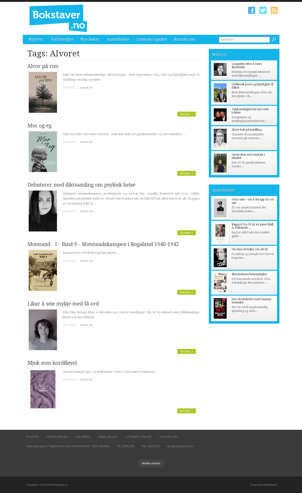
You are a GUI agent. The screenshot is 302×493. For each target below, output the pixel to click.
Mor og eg (40, 126)
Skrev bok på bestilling (247, 129)
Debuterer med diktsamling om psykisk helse (81, 185)
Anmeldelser (118, 39)
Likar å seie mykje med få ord (63, 304)
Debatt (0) (86, 87)
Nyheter (36, 39)
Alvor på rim (43, 66)
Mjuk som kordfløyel (52, 363)
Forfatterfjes (62, 39)
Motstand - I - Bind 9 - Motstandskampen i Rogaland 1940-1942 (103, 244)
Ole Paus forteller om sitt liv (250, 249)
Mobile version (151, 463)
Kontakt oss (184, 39)
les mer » (186, 114)
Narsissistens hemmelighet (249, 274)
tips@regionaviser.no (180, 446)
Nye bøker (90, 39)
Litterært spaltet (152, 39)
